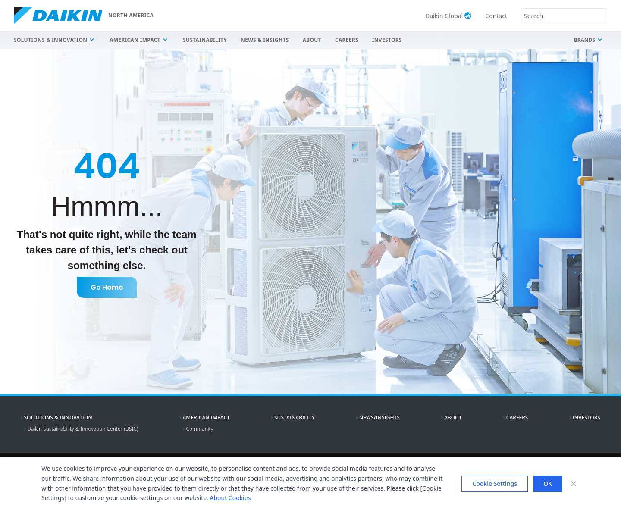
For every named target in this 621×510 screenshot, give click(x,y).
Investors (387, 40)
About (312, 40)
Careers (346, 40)
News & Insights (265, 40)
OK (547, 483)
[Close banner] (574, 484)
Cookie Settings (494, 483)
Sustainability (205, 40)
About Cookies (230, 498)
